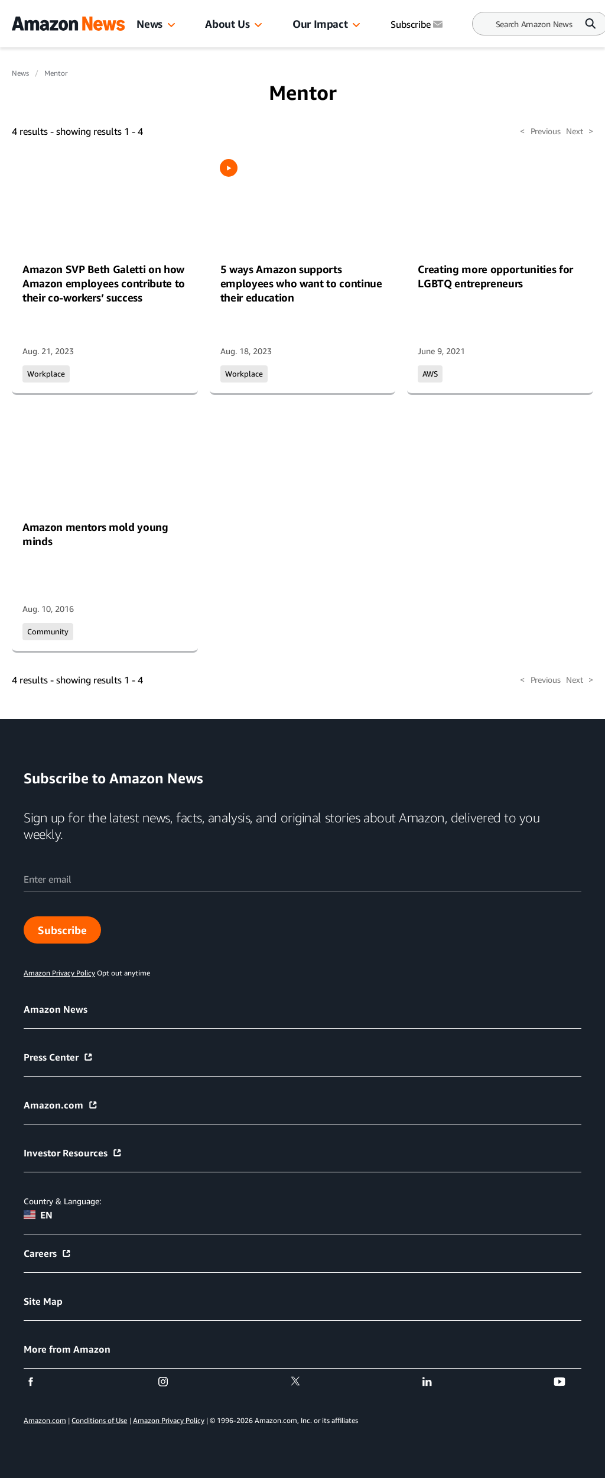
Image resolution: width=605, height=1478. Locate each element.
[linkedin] (434, 1382)
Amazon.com (61, 1105)
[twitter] (302, 1382)
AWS (430, 373)
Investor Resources (73, 1153)
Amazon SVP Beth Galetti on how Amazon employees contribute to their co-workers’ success (103, 283)
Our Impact (319, 23)
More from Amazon (67, 1349)
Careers (47, 1253)
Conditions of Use (99, 1420)
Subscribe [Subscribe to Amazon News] (418, 24)
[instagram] (170, 1382)
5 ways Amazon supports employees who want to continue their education (301, 283)
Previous (540, 131)
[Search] (534, 24)
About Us (227, 23)
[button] (171, 25)
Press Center (58, 1057)
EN (38, 1215)
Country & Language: (62, 1201)
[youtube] (566, 1382)
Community (48, 631)
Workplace (46, 373)
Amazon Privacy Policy (168, 1420)
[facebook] (38, 1382)
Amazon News (55, 1009)
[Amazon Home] (68, 24)
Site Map (43, 1301)
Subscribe (62, 929)
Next (579, 131)
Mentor (55, 73)
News (149, 23)
